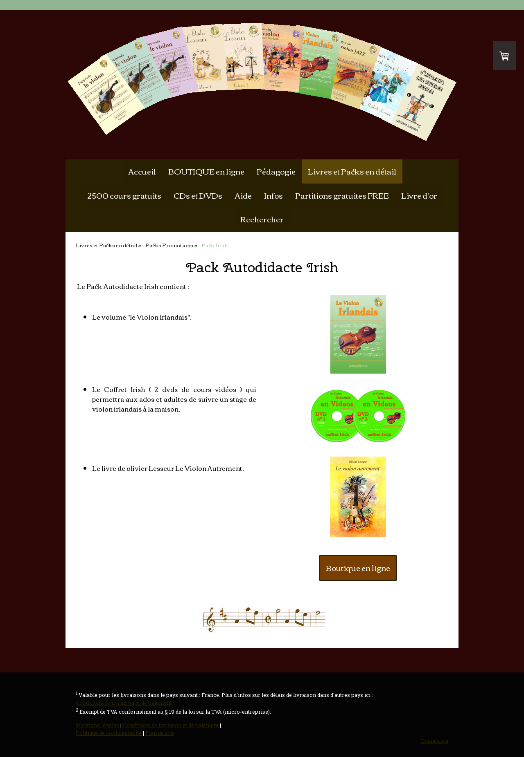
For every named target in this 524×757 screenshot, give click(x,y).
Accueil (142, 171)
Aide (243, 195)
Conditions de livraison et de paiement (124, 702)
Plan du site (159, 733)
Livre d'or (419, 195)
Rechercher (262, 219)
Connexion (434, 740)
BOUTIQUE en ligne (206, 171)
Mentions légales (97, 725)
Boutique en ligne (358, 567)
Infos (273, 195)
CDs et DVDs (198, 195)
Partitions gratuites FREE (342, 195)
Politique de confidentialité (109, 733)
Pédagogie (276, 171)
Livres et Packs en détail (352, 171)
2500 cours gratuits (124, 195)
